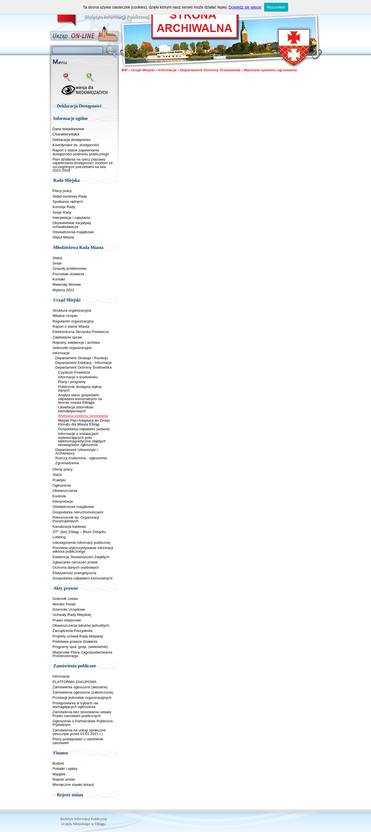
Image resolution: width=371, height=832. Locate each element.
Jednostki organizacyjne (72, 348)
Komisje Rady (63, 207)
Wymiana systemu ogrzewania (83, 416)
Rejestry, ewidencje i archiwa (76, 342)
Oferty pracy (62, 469)
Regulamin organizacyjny (73, 321)
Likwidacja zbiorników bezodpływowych (75, 409)
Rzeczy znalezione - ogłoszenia (81, 458)
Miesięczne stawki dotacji (73, 785)
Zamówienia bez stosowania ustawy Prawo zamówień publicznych (81, 714)
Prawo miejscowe (66, 620)
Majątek (58, 774)
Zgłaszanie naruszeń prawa (75, 562)
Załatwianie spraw (67, 337)
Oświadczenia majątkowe (73, 232)
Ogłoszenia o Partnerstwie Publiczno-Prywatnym (83, 723)
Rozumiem (276, 7)
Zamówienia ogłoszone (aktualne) (79, 687)
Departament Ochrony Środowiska (83, 367)
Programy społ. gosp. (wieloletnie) (80, 647)
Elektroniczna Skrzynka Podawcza (80, 332)
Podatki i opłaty (64, 769)
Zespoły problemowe (69, 268)
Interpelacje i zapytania (71, 218)
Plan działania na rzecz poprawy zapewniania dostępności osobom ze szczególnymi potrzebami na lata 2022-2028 (82, 164)
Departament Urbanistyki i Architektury (76, 451)
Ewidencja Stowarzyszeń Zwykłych (80, 557)
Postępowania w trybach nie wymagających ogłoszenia (75, 705)
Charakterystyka (65, 134)
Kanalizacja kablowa (69, 526)
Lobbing (58, 537)
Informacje (61, 353)
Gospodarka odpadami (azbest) (84, 429)
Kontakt (58, 279)
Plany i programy (72, 382)
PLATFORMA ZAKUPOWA (74, 682)
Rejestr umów (63, 779)
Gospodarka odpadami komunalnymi (82, 578)
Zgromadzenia (67, 463)
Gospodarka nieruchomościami (77, 512)
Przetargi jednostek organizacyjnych (81, 697)
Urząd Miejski (142, 70)
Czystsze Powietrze (74, 372)
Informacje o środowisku (78, 377)
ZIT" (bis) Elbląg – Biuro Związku (79, 532)
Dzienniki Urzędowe (68, 609)
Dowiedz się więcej (245, 7)
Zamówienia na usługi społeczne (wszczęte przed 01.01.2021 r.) (79, 732)
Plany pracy (62, 191)
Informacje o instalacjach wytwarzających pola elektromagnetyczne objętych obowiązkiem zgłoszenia (82, 439)
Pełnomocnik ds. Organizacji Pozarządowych (75, 519)
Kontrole (59, 496)
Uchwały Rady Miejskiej (71, 615)
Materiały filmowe (66, 284)
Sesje (57, 263)
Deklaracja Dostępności (79, 106)
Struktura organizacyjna (71, 310)
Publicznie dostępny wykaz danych (80, 388)
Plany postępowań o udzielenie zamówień (77, 741)
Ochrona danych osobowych (75, 567)
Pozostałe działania (68, 274)
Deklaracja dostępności (71, 140)
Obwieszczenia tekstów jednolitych (80, 625)
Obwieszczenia (64, 491)
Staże (57, 475)
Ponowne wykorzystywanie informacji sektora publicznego (82, 549)
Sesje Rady (61, 212)
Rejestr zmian (70, 794)
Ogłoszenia (61, 485)
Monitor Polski (64, 604)
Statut (57, 258)
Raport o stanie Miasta (70, 326)
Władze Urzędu (65, 316)
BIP (125, 70)
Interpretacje (62, 501)
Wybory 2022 (63, 290)
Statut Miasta (63, 237)
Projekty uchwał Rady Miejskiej (77, 636)
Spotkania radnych (67, 202)
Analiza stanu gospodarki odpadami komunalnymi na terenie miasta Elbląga (80, 399)
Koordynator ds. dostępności (75, 145)
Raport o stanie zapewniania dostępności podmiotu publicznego (80, 152)
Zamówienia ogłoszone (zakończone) (82, 692)
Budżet (58, 763)
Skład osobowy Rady (69, 196)
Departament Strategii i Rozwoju (81, 358)
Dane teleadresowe (68, 129)
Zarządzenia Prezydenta (72, 631)
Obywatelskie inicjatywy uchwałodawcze (71, 225)
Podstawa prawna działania (74, 641)
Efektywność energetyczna (74, 573)
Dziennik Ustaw (65, 599)
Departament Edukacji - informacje (83, 363)
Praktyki (58, 480)
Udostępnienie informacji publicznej (81, 542)
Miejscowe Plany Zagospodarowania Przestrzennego (82, 654)
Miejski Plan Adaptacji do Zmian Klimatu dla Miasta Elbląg (84, 422)
